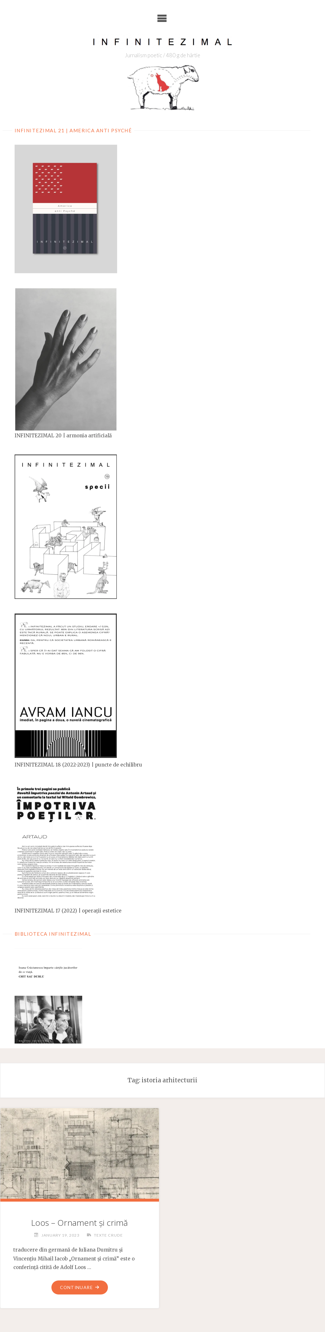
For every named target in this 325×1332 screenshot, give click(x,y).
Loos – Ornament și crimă (79, 1222)
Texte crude (108, 1234)
